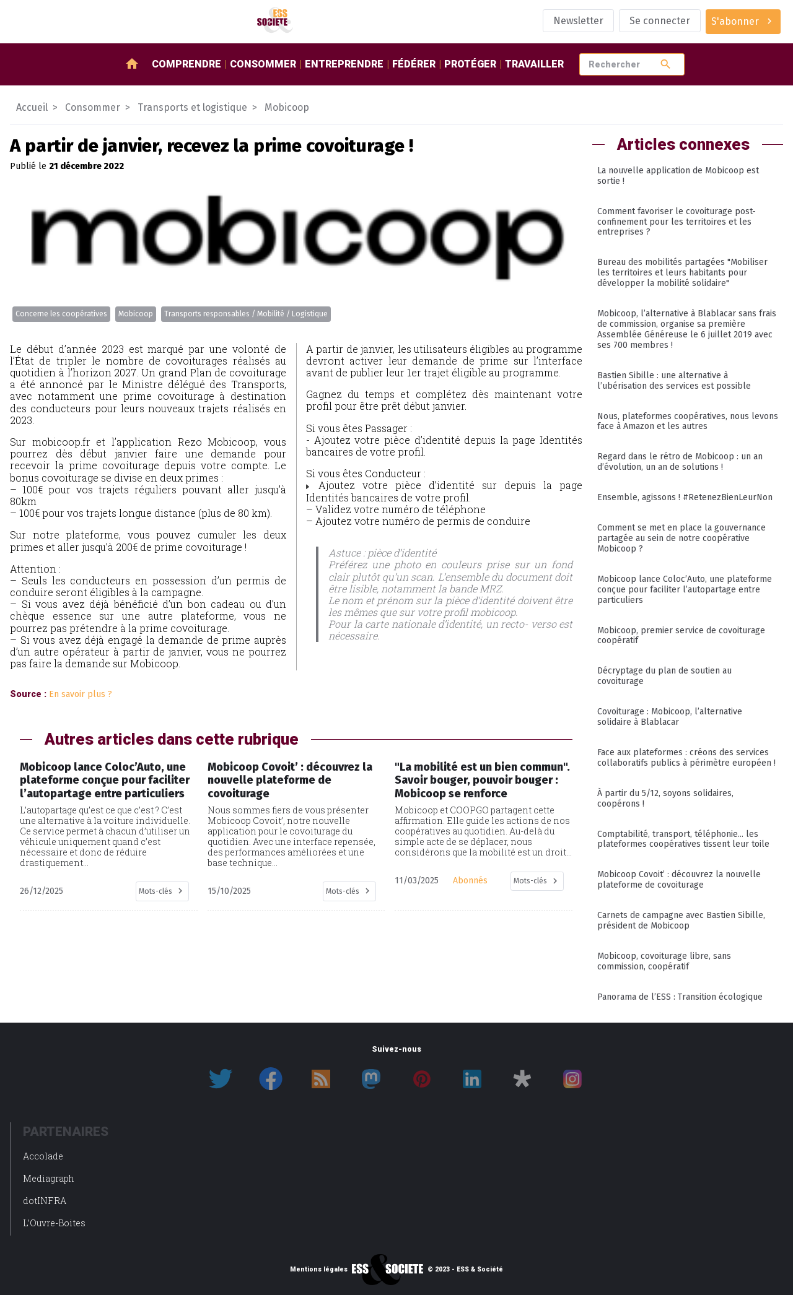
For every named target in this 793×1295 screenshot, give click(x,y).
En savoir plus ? (80, 694)
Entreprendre (344, 64)
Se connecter (659, 21)
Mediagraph (48, 1178)
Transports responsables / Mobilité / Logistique (246, 314)
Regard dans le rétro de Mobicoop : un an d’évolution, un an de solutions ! (680, 461)
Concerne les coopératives (61, 314)
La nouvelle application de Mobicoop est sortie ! (678, 175)
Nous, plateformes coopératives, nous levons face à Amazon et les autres (687, 421)
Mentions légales (319, 1269)
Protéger (470, 64)
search (665, 64)
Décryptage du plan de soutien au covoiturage (664, 675)
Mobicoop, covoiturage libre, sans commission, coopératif (664, 961)
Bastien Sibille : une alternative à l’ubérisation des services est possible (674, 380)
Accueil (32, 107)
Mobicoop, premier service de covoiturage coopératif (681, 635)
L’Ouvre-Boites (54, 1223)
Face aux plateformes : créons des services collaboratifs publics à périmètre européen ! (686, 757)
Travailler (534, 64)
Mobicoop (135, 314)
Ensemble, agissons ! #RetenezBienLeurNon (685, 497)
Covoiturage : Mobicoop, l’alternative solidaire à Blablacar (669, 716)
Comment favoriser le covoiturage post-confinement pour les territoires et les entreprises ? (676, 222)
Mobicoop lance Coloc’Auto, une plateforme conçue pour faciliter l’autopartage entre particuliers (684, 589)
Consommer (263, 64)
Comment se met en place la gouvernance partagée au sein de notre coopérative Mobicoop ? (681, 538)
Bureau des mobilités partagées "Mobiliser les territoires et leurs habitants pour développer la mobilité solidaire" (682, 272)
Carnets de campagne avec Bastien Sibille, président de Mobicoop (681, 920)
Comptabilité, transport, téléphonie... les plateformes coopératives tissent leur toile (683, 839)
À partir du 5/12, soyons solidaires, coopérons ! (665, 798)
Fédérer (414, 64)
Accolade (43, 1156)
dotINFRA (44, 1200)
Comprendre (186, 64)
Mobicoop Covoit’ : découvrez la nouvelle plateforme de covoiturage (679, 879)
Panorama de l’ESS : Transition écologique (680, 997)
